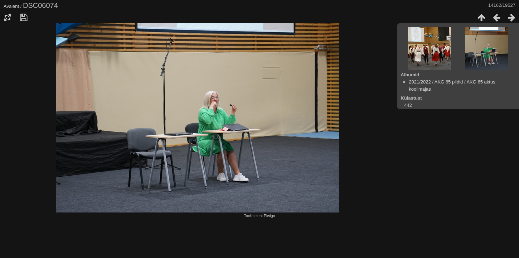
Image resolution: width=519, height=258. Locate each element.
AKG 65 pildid (449, 82)
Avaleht (11, 6)
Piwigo (269, 216)
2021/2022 (420, 82)
